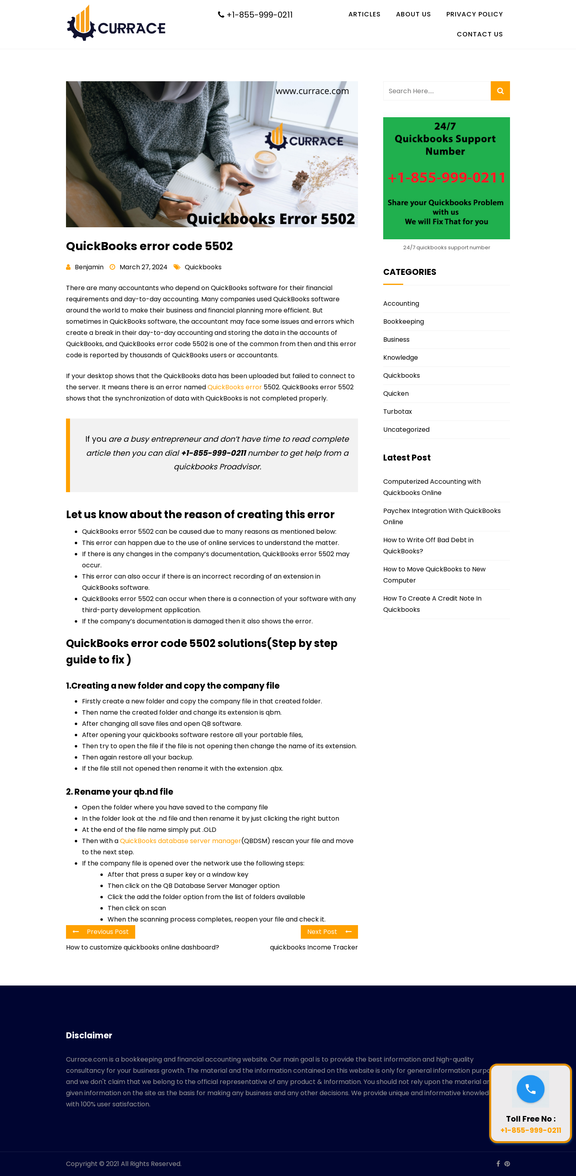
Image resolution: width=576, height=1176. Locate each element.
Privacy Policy (474, 14)
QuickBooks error (235, 387)
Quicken (396, 393)
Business (396, 339)
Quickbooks (203, 267)
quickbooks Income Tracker (314, 947)
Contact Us (480, 34)
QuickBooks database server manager (180, 840)
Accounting (401, 303)
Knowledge (400, 357)
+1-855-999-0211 (255, 14)
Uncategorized (406, 429)
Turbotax (397, 411)
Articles (364, 14)
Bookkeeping (403, 321)
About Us (413, 14)
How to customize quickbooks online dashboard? (142, 947)
